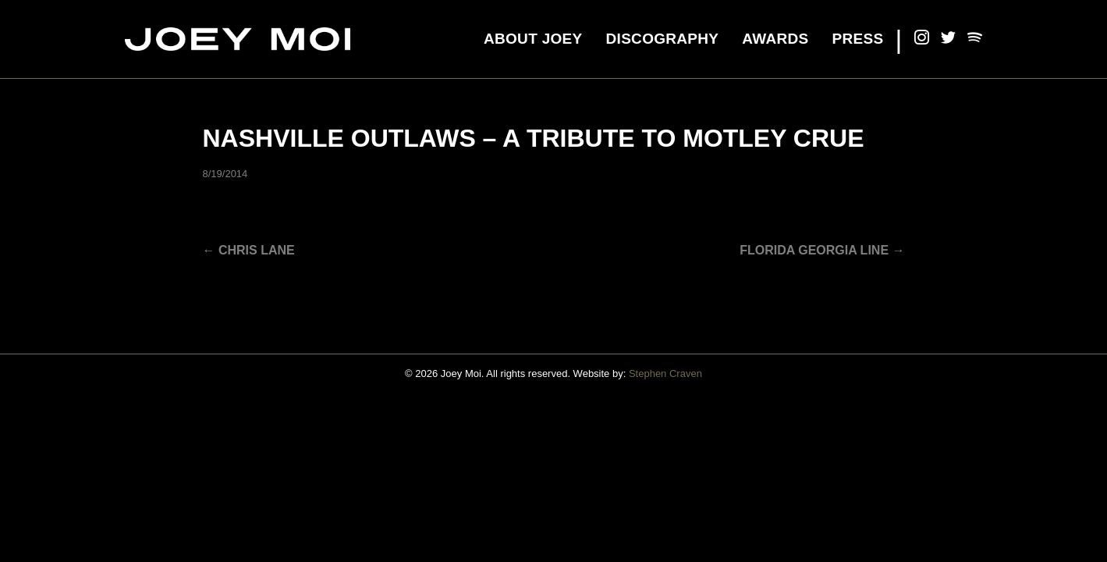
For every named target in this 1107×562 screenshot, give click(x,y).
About (533, 38)
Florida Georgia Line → (822, 250)
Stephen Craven (665, 373)
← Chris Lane (249, 250)
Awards (775, 38)
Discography (662, 38)
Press (858, 38)
